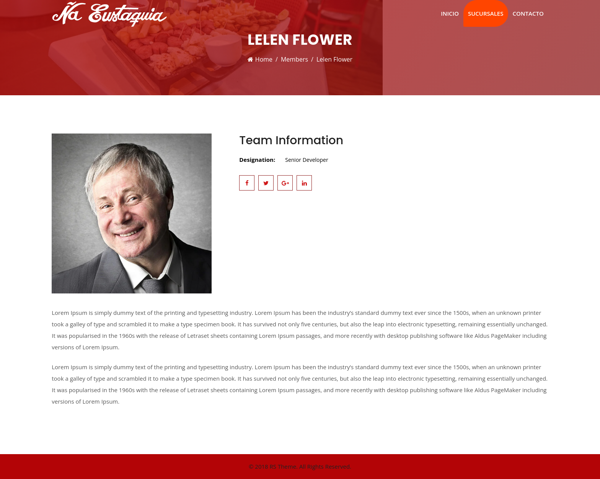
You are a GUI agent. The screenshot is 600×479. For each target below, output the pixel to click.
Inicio (450, 13)
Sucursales (486, 13)
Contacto (528, 13)
